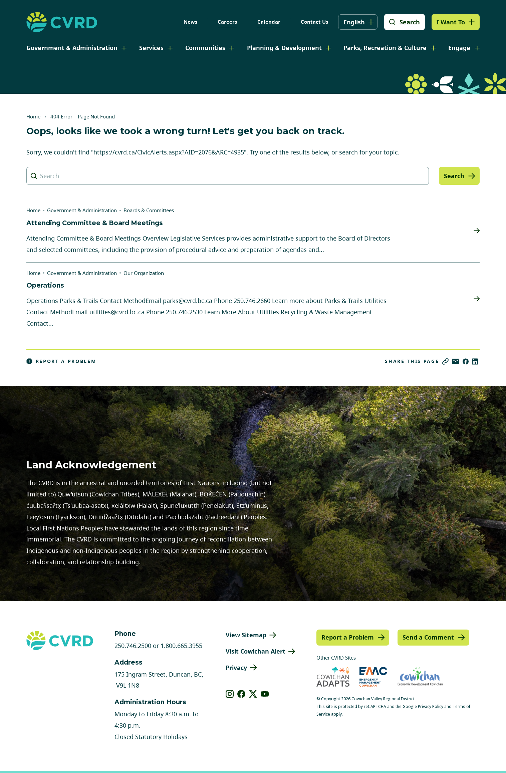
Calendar (268, 21)
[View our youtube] (265, 694)
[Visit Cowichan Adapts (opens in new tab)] (332, 677)
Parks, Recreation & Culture (385, 48)
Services (151, 48)
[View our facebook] (241, 694)
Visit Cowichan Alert (255, 651)
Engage (459, 48)
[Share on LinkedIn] (475, 361)
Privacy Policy (430, 706)
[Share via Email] (455, 361)
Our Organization (143, 273)
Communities (205, 48)
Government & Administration (71, 48)
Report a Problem (61, 361)
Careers (227, 21)
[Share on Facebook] (465, 361)
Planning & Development (284, 48)
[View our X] (253, 694)
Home (33, 116)
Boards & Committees (148, 210)
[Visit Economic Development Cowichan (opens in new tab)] (420, 677)
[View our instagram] (230, 694)
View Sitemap (246, 635)
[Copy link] (445, 361)
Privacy (236, 668)
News (190, 21)
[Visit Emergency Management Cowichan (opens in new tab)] (373, 677)
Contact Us (314, 21)
